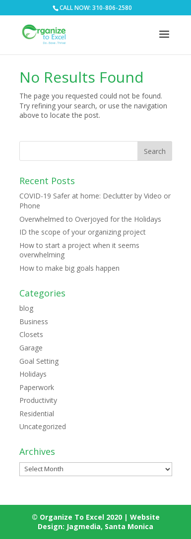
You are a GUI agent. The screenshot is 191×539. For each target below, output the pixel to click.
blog (26, 308)
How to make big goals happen (69, 268)
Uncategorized (42, 426)
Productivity (38, 400)
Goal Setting (39, 361)
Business (33, 321)
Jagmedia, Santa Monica (109, 526)
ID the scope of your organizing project (82, 232)
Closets (31, 334)
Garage (31, 347)
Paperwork (36, 387)
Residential (36, 413)
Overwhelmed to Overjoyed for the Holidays (90, 219)
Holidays (33, 374)
